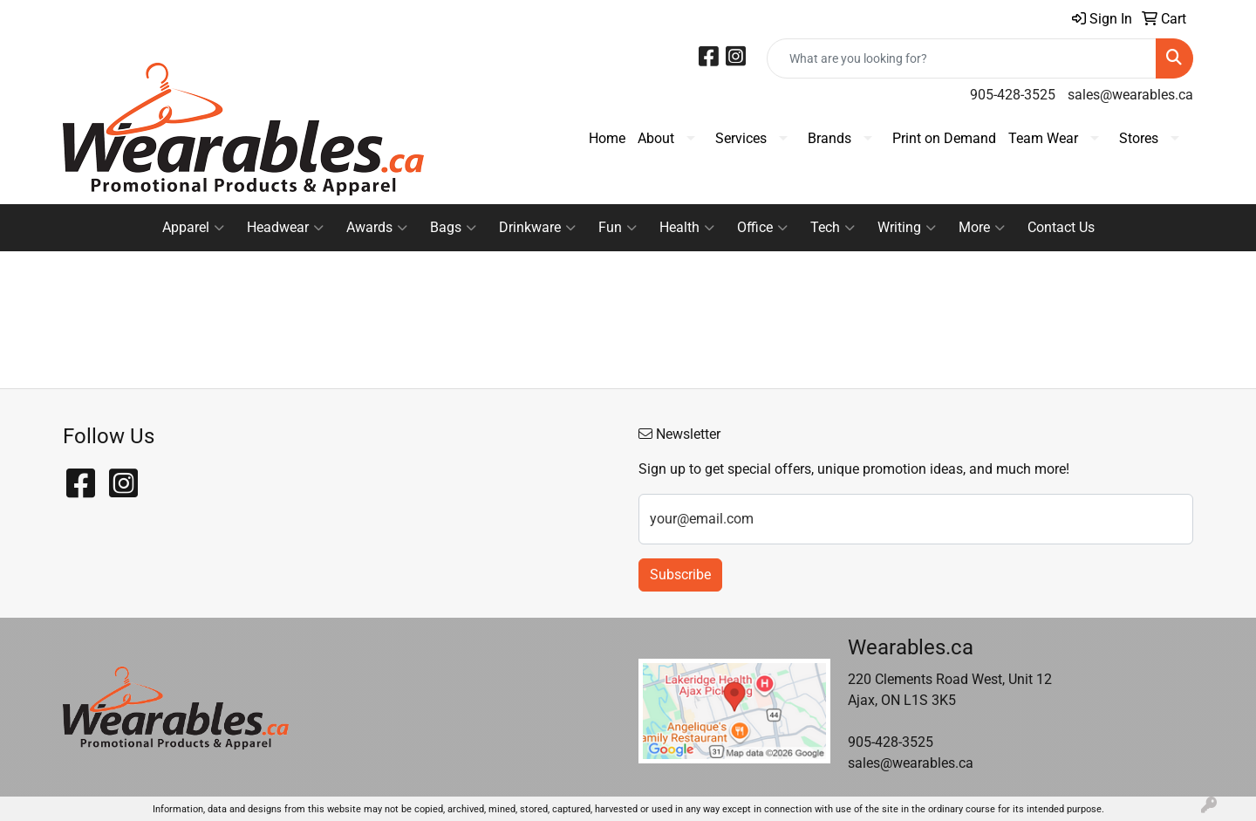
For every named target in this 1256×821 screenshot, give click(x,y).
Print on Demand (944, 138)
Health (686, 227)
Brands (829, 138)
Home (607, 138)
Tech (832, 227)
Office (762, 227)
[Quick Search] (962, 58)
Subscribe (680, 574)
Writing (906, 227)
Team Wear (1043, 138)
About (656, 138)
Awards (376, 227)
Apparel (193, 227)
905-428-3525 (1012, 94)
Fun (617, 227)
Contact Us (1061, 227)
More (982, 227)
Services (741, 138)
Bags (453, 227)
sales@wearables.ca (1130, 94)
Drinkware (537, 227)
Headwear (285, 227)
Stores (1138, 138)
